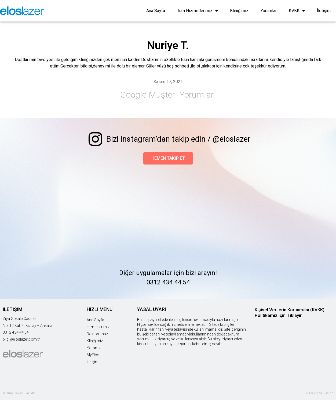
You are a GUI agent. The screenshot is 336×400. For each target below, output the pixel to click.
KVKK (297, 11)
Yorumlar (269, 10)
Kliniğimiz (239, 10)
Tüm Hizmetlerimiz (197, 11)
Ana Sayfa (155, 10)
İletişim (324, 10)
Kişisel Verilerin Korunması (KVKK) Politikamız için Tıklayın (289, 312)
